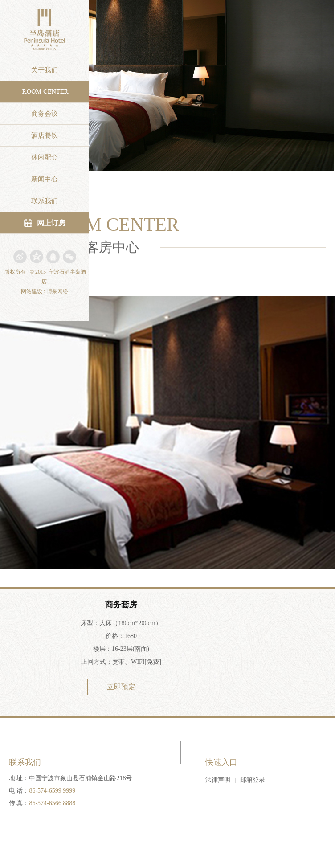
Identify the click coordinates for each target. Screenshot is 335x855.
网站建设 (31, 291)
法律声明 (217, 780)
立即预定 (121, 687)
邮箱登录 (252, 780)
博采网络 (57, 291)
